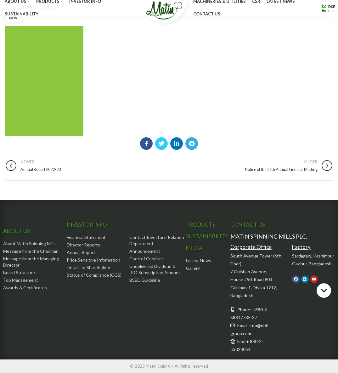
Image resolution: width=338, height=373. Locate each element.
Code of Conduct (146, 258)
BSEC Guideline (144, 280)
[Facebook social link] (146, 143)
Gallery (193, 268)
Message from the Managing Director (31, 262)
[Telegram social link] (191, 143)
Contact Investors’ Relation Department (156, 240)
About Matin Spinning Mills (29, 243)
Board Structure (19, 272)
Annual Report (81, 252)
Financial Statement (86, 237)
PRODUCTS (200, 224)
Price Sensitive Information (93, 260)
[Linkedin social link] (176, 143)
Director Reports (83, 244)
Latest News (198, 260)
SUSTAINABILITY (207, 236)
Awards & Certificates (25, 287)
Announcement (144, 251)
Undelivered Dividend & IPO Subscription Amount (154, 269)
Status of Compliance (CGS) (94, 275)
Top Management (20, 280)
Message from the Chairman (31, 251)
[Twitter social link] (161, 143)
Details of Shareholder (88, 267)
